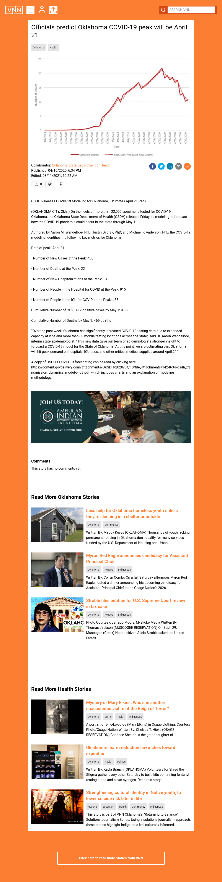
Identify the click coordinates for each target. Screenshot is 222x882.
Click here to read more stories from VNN (111, 858)
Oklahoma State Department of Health (81, 165)
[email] (178, 166)
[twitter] (161, 166)
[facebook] (152, 166)
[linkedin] (169, 166)
